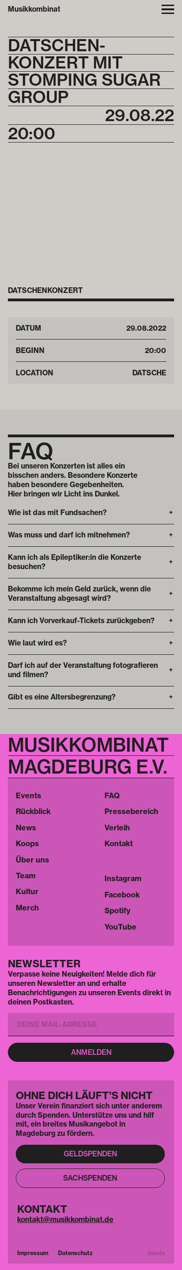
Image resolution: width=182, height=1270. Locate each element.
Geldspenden (90, 1153)
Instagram (123, 878)
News (26, 827)
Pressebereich (131, 811)
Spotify (117, 910)
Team (26, 875)
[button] (91, 513)
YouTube (120, 926)
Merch (27, 907)
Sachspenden (90, 1178)
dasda (156, 1253)
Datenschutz (75, 1253)
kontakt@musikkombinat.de (65, 1219)
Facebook (122, 894)
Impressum (32, 1253)
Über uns (32, 859)
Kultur (27, 891)
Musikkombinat (34, 9)
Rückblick (33, 811)
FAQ (112, 795)
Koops (27, 843)
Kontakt (118, 843)
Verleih (117, 827)
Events (28, 795)
